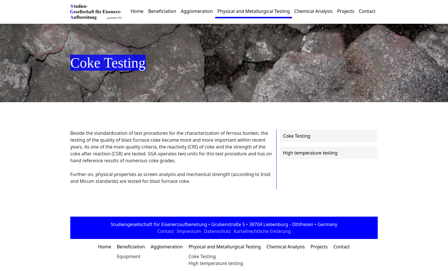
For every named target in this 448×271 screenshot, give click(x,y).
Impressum (189, 231)
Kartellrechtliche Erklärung (262, 231)
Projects (345, 11)
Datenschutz (217, 231)
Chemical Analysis (313, 11)
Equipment (128, 256)
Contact (367, 11)
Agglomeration (197, 11)
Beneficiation (162, 11)
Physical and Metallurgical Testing (253, 11)
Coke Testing (202, 256)
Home (137, 11)
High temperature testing (216, 263)
